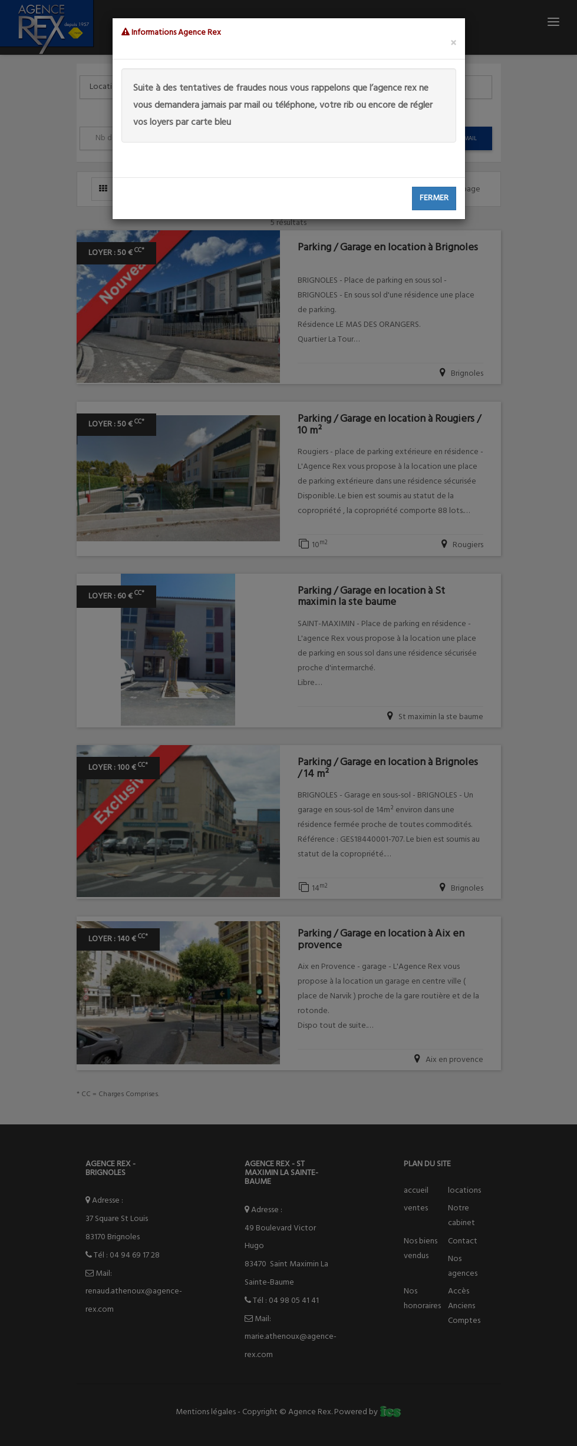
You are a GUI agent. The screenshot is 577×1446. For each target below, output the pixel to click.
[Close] (453, 44)
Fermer (434, 198)
